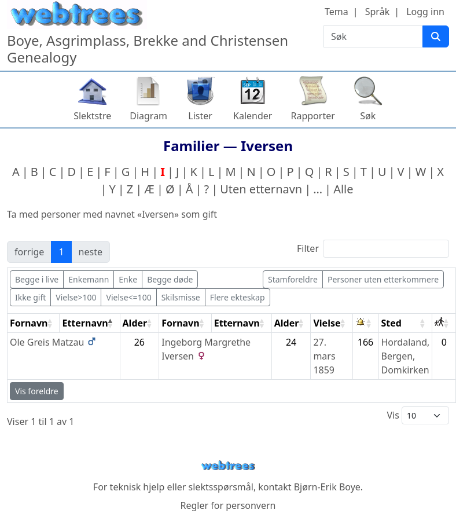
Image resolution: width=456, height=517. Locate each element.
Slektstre (92, 115)
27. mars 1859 (324, 356)
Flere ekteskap (237, 297)
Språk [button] (377, 11)
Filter (373, 249)
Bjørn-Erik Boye (327, 487)
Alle (343, 189)
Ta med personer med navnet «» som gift (112, 214)
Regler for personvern (227, 505)
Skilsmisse (180, 297)
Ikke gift (30, 297)
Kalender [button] (252, 115)
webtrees (228, 466)
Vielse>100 (76, 297)
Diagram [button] (148, 115)
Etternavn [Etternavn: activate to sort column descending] (85, 323)
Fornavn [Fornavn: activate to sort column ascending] (28, 323)
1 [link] (61, 251)
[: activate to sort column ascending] (366, 323)
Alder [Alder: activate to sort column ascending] (135, 323)
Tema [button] (336, 11)
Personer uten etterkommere (383, 279)
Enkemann (88, 279)
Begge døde (170, 279)
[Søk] (435, 36)
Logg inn (425, 11)
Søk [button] (368, 115)
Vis (418, 415)
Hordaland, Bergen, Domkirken (405, 356)
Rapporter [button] (312, 115)
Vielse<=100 (128, 297)
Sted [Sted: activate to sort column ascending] (391, 323)
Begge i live (36, 279)
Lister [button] (200, 115)
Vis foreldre (36, 391)
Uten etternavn (261, 189)
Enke (128, 279)
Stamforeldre (293, 279)
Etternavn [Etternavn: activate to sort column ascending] (237, 323)
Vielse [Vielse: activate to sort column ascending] (326, 323)
